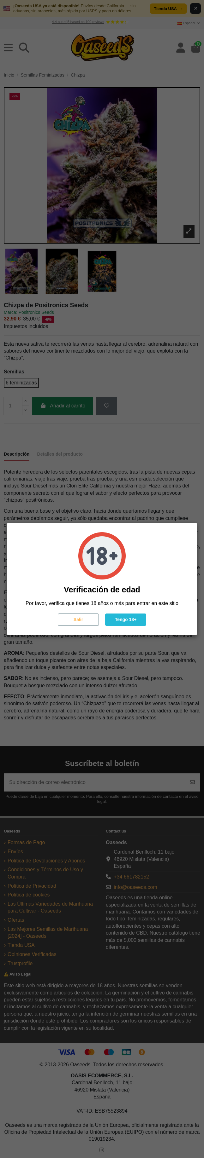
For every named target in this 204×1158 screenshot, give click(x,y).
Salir (78, 619)
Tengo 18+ (126, 619)
